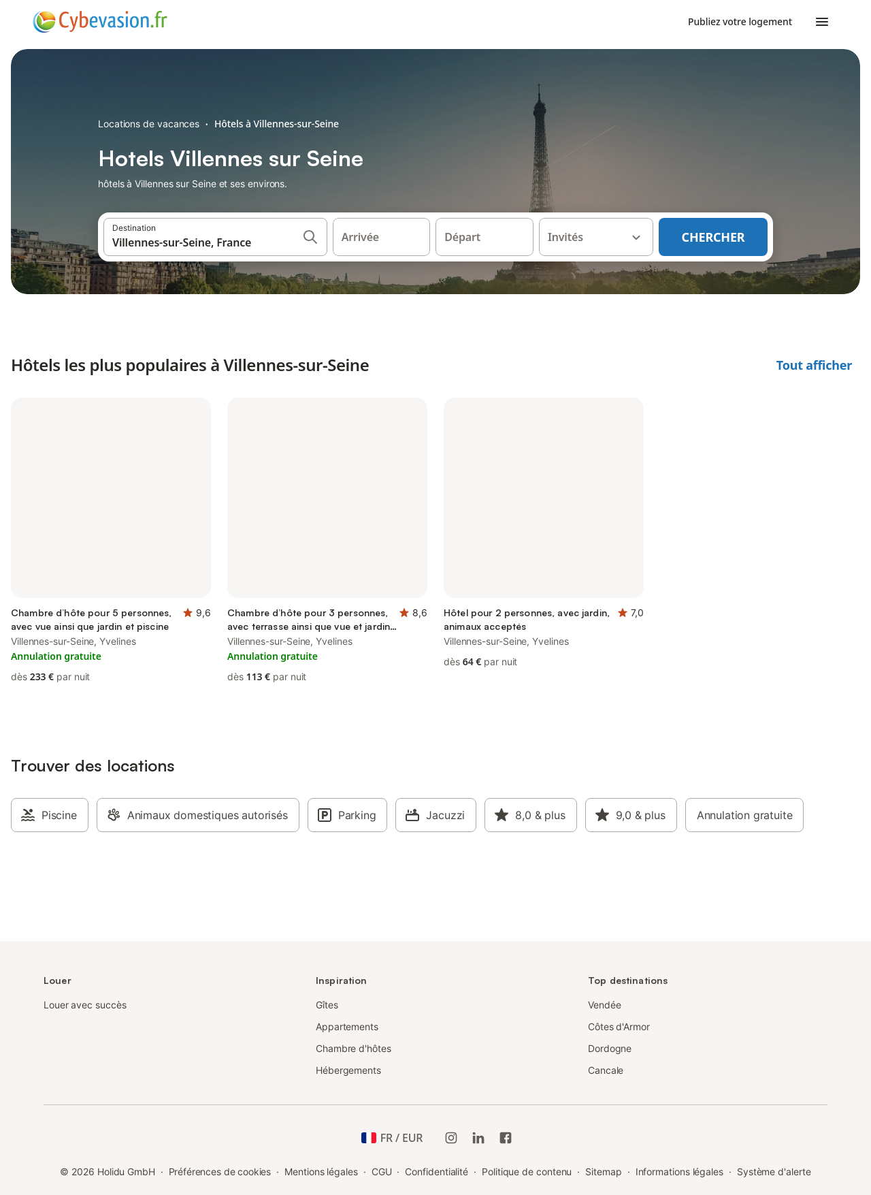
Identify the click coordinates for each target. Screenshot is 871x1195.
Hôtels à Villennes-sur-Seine (276, 123)
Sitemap (603, 1171)
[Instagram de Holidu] (451, 1138)
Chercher (713, 237)
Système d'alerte (774, 1171)
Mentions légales (321, 1171)
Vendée (604, 1004)
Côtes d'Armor (619, 1026)
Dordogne (609, 1048)
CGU (382, 1171)
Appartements (347, 1026)
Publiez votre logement (740, 21)
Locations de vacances (148, 123)
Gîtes (327, 1004)
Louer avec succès (85, 1004)
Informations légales (679, 1171)
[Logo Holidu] (100, 22)
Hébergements (348, 1070)
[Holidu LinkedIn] (478, 1138)
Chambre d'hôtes (353, 1048)
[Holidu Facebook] (505, 1138)
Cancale (605, 1070)
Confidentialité (436, 1171)
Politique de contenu (527, 1171)
